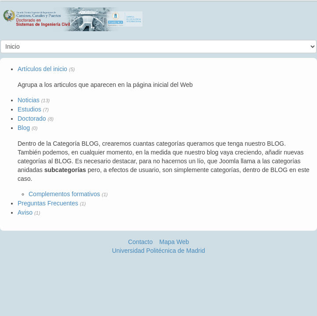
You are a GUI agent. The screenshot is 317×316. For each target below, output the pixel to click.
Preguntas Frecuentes (48, 203)
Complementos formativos (64, 194)
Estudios (29, 109)
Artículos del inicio (42, 68)
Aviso (25, 212)
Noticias (29, 100)
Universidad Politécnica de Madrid (158, 250)
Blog (24, 127)
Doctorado (32, 118)
